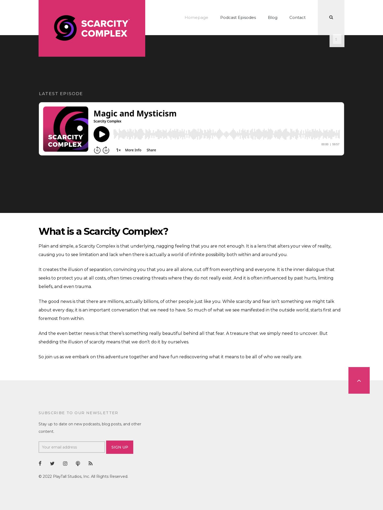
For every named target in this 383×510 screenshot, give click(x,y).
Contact (297, 17)
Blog (272, 17)
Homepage (196, 17)
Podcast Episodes (238, 17)
